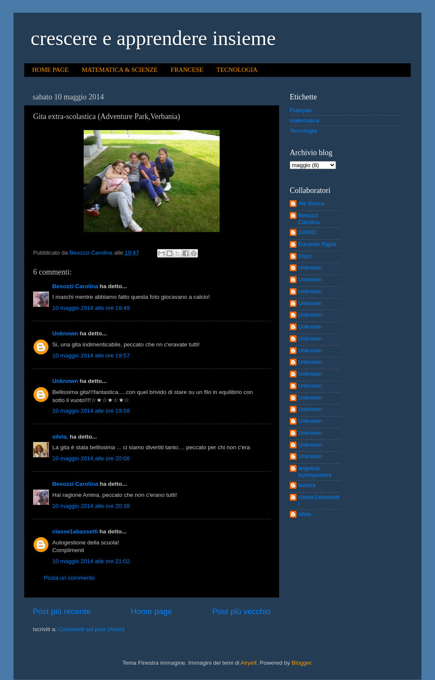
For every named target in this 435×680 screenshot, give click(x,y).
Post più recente (62, 611)
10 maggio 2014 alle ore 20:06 (91, 458)
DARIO (307, 232)
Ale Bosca (311, 203)
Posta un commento (69, 578)
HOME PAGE (50, 69)
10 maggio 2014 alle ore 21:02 (91, 561)
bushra (307, 485)
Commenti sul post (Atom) (91, 629)
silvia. (60, 437)
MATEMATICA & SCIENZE (119, 69)
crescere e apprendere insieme (153, 38)
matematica (304, 120)
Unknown (65, 333)
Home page (151, 611)
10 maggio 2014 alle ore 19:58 (91, 411)
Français (301, 110)
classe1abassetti (75, 531)
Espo (304, 256)
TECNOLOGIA (237, 69)
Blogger (301, 663)
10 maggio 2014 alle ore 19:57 (91, 355)
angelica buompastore (315, 471)
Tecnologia (303, 131)
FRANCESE (187, 69)
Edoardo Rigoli (317, 244)
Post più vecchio (241, 611)
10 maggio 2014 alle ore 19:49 (91, 308)
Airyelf (248, 663)
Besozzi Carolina (75, 286)
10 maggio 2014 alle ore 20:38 (91, 506)
